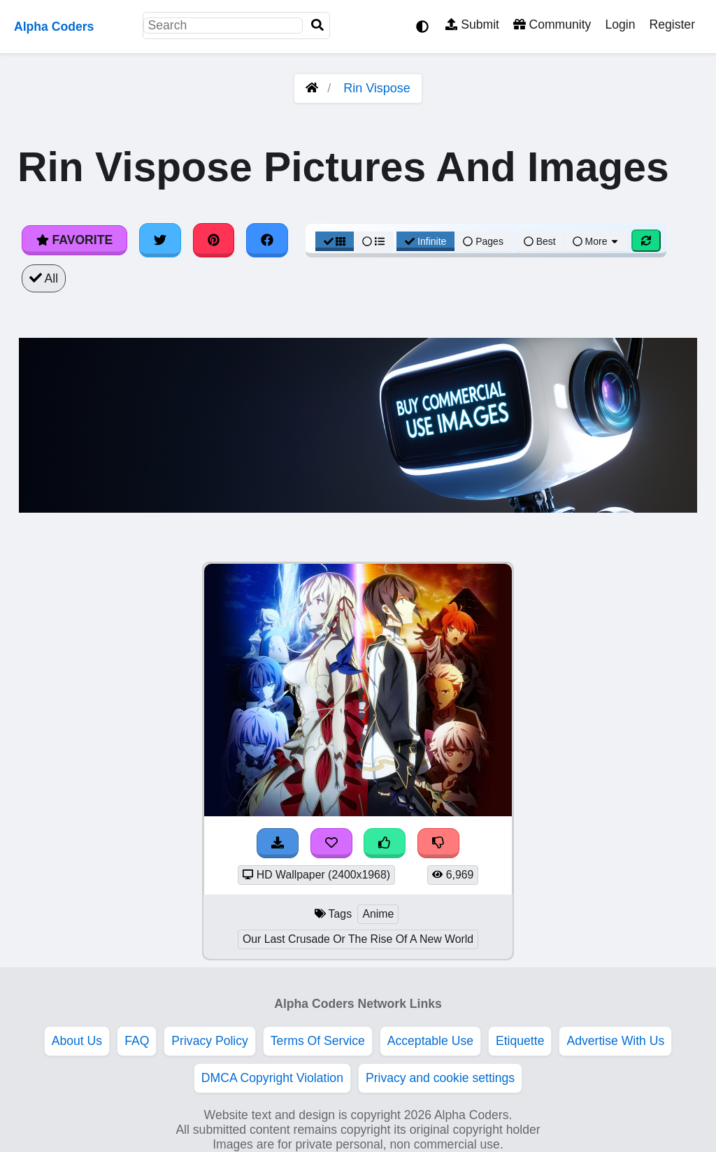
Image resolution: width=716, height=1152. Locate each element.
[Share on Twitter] (160, 240)
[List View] (373, 241)
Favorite (74, 240)
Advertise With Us (615, 1041)
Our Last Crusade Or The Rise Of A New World (358, 939)
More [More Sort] (596, 241)
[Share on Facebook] (267, 240)
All (43, 278)
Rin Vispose (376, 88)
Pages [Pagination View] (483, 241)
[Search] (317, 25)
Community (552, 24)
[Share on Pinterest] (214, 240)
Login (620, 24)
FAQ (136, 1041)
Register (672, 24)
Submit (472, 24)
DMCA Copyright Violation (272, 1078)
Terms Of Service (318, 1041)
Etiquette (520, 1041)
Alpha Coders (54, 27)
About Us (77, 1041)
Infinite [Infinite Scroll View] (425, 241)
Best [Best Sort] (540, 241)
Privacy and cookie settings (440, 1078)
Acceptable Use (430, 1041)
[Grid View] (335, 241)
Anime (378, 914)
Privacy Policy (209, 1041)
